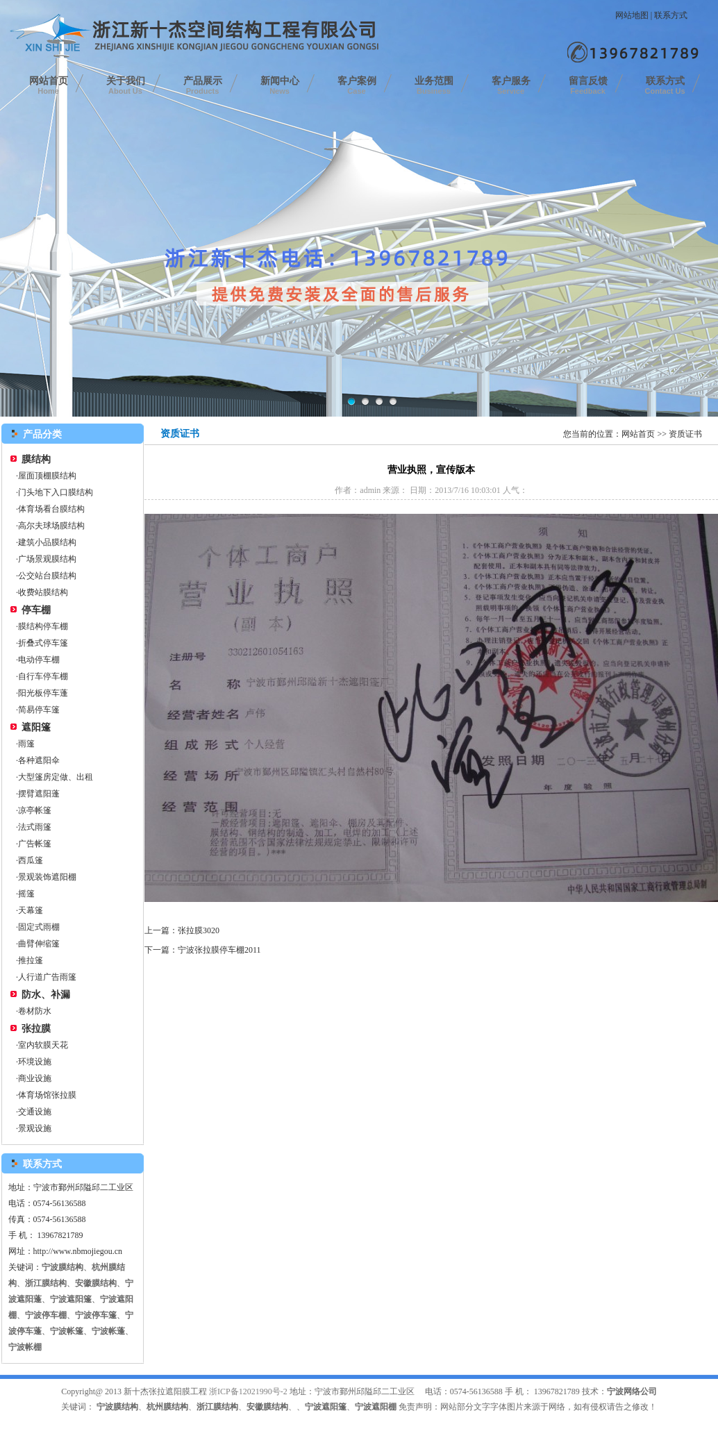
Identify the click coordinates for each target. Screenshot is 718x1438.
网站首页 (48, 85)
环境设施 (34, 1062)
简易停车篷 (39, 709)
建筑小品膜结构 (47, 542)
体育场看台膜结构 (51, 509)
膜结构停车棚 (43, 626)
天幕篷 (30, 910)
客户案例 (356, 85)
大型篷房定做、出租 (55, 777)
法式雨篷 (34, 827)
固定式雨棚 (39, 927)
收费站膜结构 (43, 592)
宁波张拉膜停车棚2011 (219, 950)
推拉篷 (30, 960)
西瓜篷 (30, 860)
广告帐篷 (34, 843)
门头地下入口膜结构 (55, 492)
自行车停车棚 (43, 676)
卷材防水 (34, 1011)
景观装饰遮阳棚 (47, 877)
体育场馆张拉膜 (47, 1095)
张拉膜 (36, 1028)
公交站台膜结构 (47, 575)
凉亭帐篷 (34, 810)
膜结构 (36, 459)
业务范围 (434, 85)
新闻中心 (279, 85)
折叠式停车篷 (43, 643)
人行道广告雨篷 (47, 977)
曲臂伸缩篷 (39, 943)
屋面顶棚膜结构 (47, 475)
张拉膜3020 (198, 930)
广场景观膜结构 (47, 559)
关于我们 (125, 85)
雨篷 (26, 744)
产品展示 (202, 85)
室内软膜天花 (43, 1045)
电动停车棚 (39, 659)
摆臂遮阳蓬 (39, 794)
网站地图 (632, 15)
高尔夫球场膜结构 (51, 525)
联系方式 (670, 15)
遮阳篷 (36, 727)
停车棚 (36, 610)
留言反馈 (588, 85)
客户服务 (511, 85)
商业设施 (34, 1078)
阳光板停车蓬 (43, 693)
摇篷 (26, 893)
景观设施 (34, 1128)
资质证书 (685, 434)
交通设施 (34, 1112)
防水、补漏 (46, 994)
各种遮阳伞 (39, 760)
